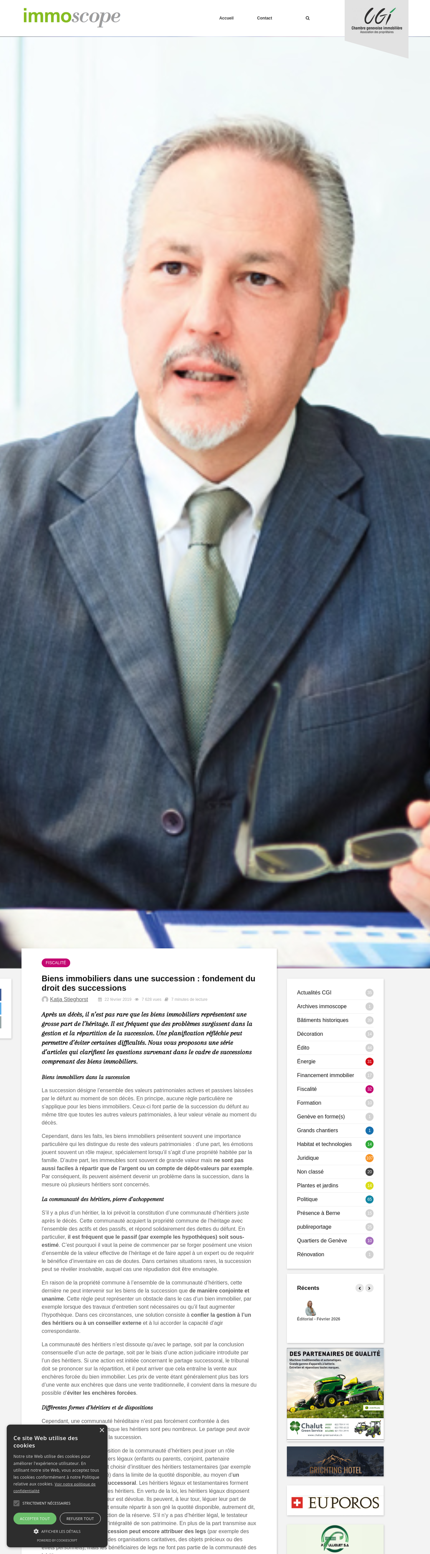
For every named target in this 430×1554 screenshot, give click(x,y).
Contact (264, 18)
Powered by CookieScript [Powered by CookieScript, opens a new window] (57, 1540)
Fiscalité (56, 962)
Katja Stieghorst (69, 999)
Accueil (226, 18)
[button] (16, 1503)
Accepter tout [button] (35, 1518)
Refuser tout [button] (80, 1518)
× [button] (101, 1430)
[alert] (57, 1486)
